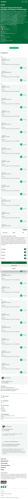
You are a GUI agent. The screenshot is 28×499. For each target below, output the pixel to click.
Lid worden (4, 463)
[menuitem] (3, 1)
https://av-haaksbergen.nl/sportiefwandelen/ (10, 389)
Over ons (3, 459)
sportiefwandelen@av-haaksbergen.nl (9, 390)
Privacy (2, 489)
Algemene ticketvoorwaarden (6, 493)
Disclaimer (2, 491)
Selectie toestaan (14, 265)
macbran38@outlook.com (7, 381)
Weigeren (14, 268)
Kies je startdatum (13, 47)
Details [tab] (14, 232)
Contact (24, 67)
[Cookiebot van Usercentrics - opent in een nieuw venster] (22, 229)
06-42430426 (5, 382)
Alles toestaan (14, 262)
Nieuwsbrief (4, 461)
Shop (2, 469)
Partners (3, 467)
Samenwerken (5, 465)
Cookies (2, 495)
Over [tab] (23, 232)
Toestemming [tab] (5, 232)
